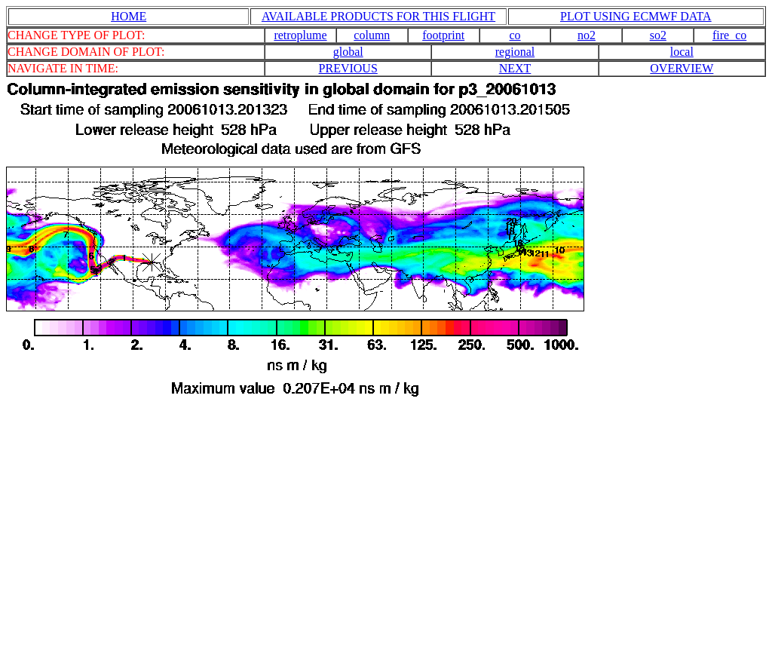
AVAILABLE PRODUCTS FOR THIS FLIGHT (378, 16)
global (348, 51)
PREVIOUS (348, 68)
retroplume (300, 35)
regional (515, 51)
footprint (443, 35)
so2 (658, 35)
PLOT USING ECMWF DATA (636, 16)
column (372, 35)
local (682, 51)
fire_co (729, 35)
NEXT (515, 68)
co (515, 35)
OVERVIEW (681, 68)
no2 (586, 35)
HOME (128, 16)
